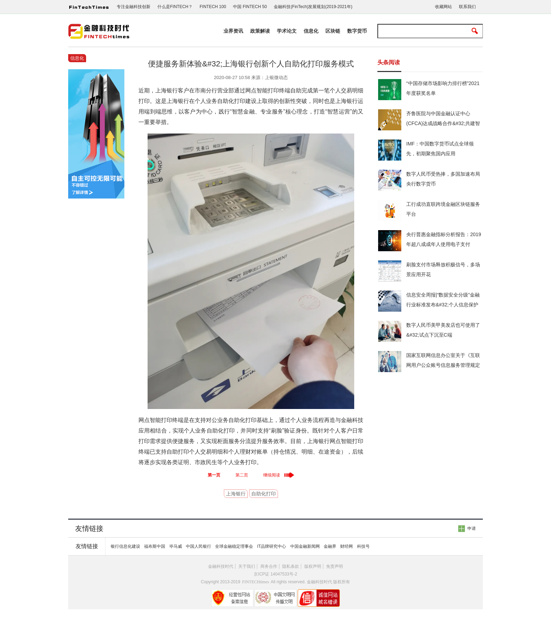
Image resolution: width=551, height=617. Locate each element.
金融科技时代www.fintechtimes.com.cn (99, 32)
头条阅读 (388, 62)
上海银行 (236, 493)
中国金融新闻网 (305, 546)
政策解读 (260, 31)
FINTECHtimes (255, 581)
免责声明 (334, 566)
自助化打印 (263, 493)
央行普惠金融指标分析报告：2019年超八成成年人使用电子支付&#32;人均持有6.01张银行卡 (443, 244)
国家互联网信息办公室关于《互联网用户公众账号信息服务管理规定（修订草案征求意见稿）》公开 (443, 365)
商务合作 (268, 566)
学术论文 (287, 31)
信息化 (311, 31)
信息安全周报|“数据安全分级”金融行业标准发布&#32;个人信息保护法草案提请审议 (443, 304)
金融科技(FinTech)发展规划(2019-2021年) (313, 6)
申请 (471, 528)
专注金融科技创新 (133, 6)
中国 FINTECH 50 (250, 6)
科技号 (363, 546)
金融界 (330, 546)
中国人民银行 (198, 546)
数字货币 (357, 31)
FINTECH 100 (213, 6)
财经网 (346, 546)
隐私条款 (290, 566)
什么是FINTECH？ (175, 6)
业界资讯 (233, 31)
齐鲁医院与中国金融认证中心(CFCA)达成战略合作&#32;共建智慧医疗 (443, 123)
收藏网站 (443, 6)
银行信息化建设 (125, 546)
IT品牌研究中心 (271, 546)
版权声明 (312, 566)
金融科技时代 (220, 566)
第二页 (241, 475)
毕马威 (175, 546)
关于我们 (246, 566)
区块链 (332, 31)
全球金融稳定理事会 (234, 546)
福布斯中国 (154, 546)
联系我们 (467, 6)
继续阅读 (271, 475)
